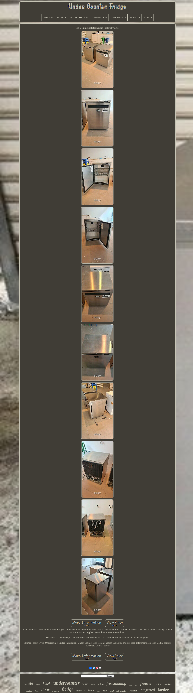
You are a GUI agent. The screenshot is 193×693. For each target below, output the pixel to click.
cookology (55, 691)
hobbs (101, 684)
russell (133, 690)
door (45, 689)
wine (85, 684)
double (29, 691)
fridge (68, 689)
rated (38, 685)
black (47, 684)
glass (79, 690)
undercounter (66, 683)
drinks (89, 690)
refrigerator (121, 691)
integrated (147, 690)
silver (93, 685)
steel (112, 691)
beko (104, 690)
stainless (168, 684)
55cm (37, 691)
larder (163, 689)
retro (136, 685)
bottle (158, 684)
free (98, 691)
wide (130, 685)
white (28, 683)
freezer (146, 683)
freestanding (116, 683)
